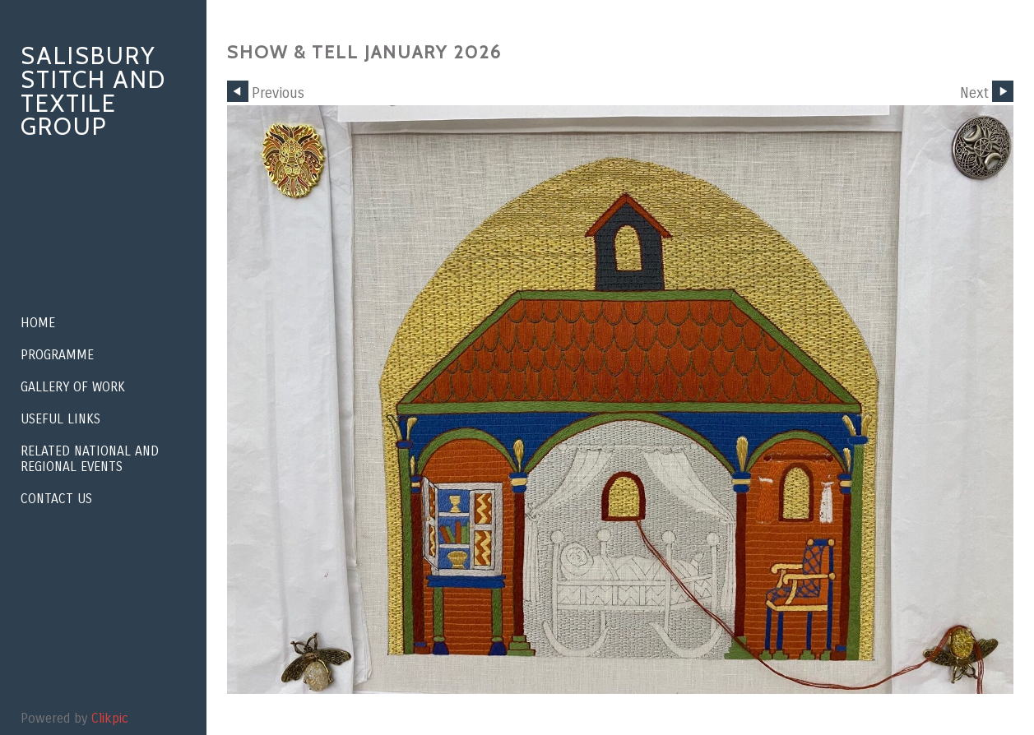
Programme (57, 355)
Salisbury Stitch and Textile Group (93, 91)
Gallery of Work (73, 387)
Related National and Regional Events (90, 458)
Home (38, 323)
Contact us (56, 498)
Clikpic (109, 718)
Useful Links (60, 419)
